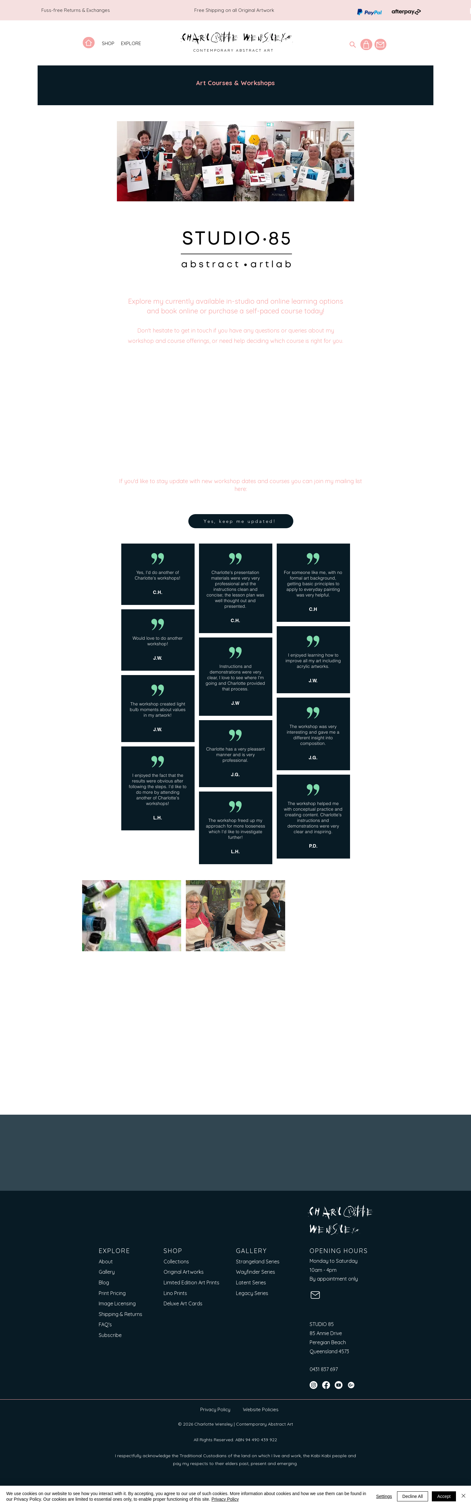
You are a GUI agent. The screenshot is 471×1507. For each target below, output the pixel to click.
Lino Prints (175, 1293)
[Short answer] (276, 1158)
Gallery (107, 1272)
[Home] (89, 42)
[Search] (353, 44)
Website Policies (261, 1409)
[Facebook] (326, 1385)
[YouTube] (339, 1385)
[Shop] (366, 44)
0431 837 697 (324, 1369)
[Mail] (380, 44)
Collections (176, 1261)
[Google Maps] (351, 1385)
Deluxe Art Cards (183, 1303)
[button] (108, 43)
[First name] (108, 1158)
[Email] (192, 1158)
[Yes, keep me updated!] (240, 521)
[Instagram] (313, 1385)
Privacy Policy (215, 1409)
